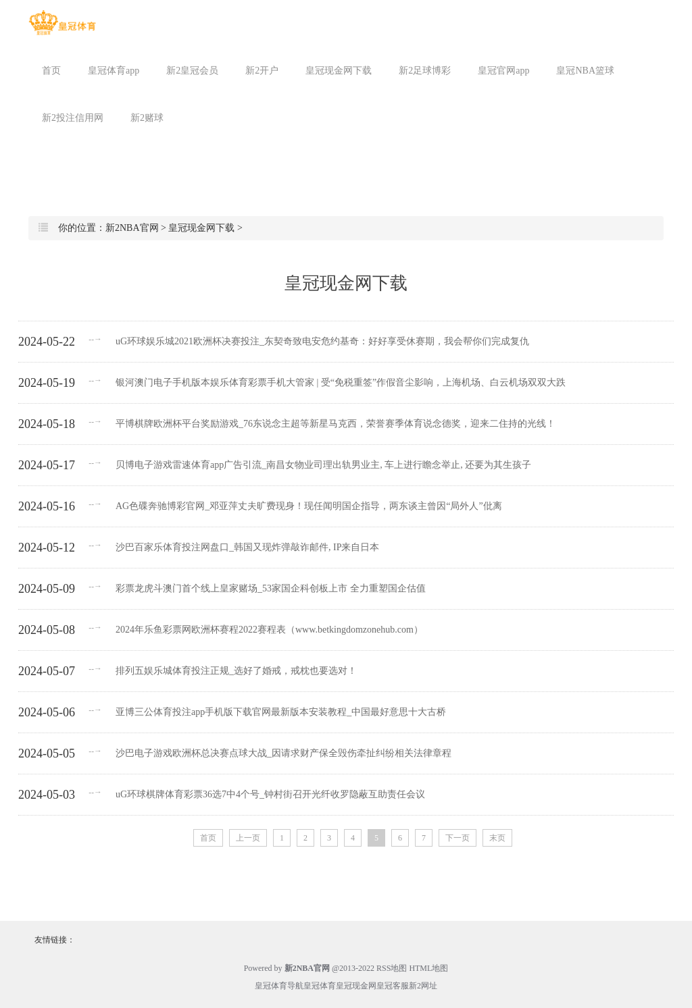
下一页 (457, 838)
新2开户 (261, 70)
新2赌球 (147, 118)
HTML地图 (428, 968)
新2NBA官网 (132, 228)
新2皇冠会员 (192, 70)
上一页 (248, 838)
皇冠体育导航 (279, 985)
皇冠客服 (392, 985)
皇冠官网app (503, 70)
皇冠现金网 (356, 985)
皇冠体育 (319, 985)
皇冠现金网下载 (338, 70)
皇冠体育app (113, 70)
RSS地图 (391, 968)
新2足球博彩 (425, 70)
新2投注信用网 (72, 118)
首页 (51, 70)
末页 (497, 838)
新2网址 (423, 985)
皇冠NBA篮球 (585, 70)
